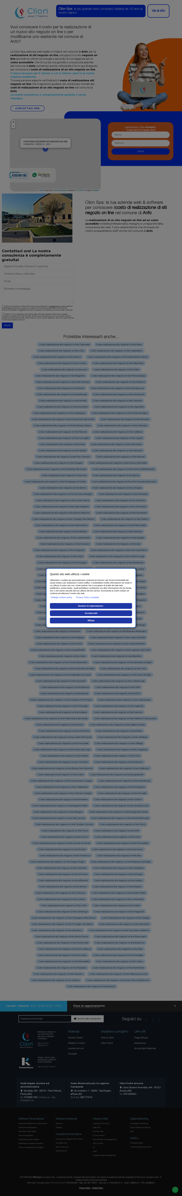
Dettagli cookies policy (61, 597)
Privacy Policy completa (87, 597)
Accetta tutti (91, 613)
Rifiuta (91, 620)
